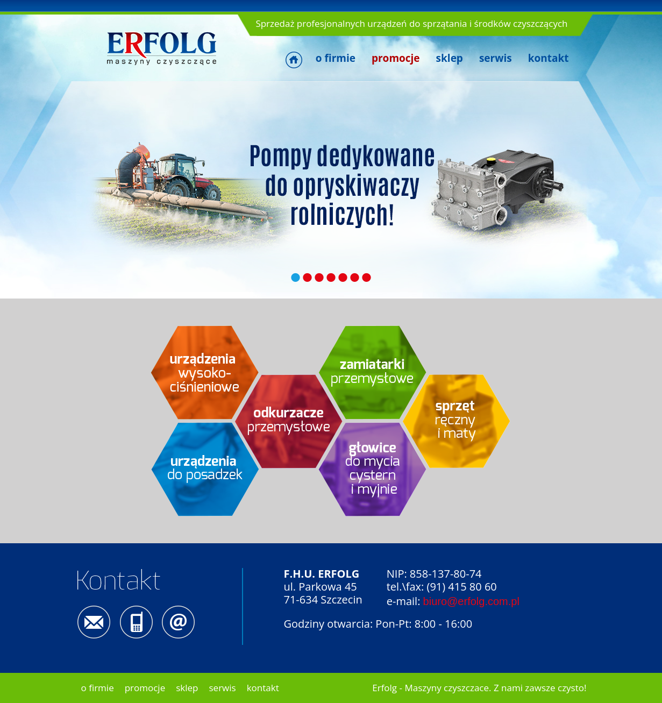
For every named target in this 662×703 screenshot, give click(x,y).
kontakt (548, 58)
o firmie (335, 58)
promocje (145, 687)
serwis (495, 58)
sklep (449, 58)
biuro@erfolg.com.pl (471, 601)
